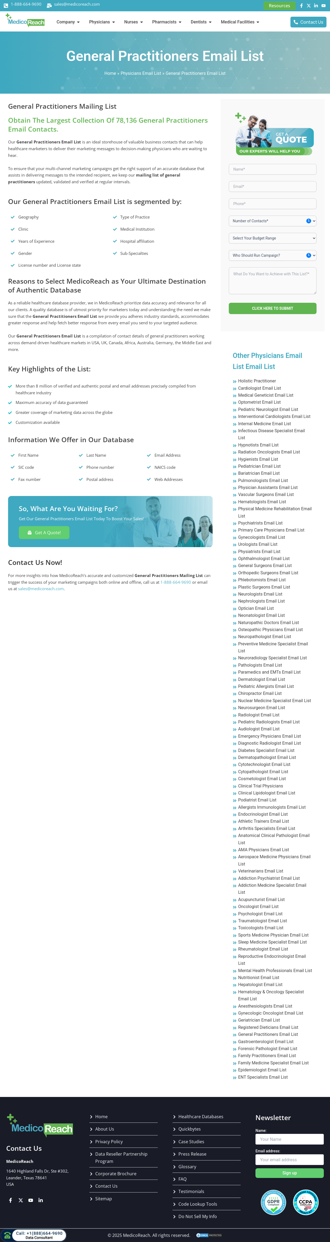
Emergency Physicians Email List (269, 736)
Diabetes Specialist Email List (266, 750)
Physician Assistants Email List (268, 487)
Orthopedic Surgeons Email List (268, 572)
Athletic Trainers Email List (263, 821)
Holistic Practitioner (257, 380)
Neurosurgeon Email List (261, 707)
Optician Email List (256, 608)
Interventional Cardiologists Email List (274, 416)
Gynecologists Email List (261, 537)
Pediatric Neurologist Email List (268, 409)
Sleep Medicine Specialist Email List (272, 942)
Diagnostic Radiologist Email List (269, 743)
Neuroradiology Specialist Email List (272, 657)
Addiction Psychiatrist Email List (269, 878)
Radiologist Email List (259, 714)
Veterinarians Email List (260, 871)
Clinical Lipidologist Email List (266, 793)
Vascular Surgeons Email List (266, 494)
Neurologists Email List (260, 594)
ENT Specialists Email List (263, 1077)
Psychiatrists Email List (260, 523)
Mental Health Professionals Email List (275, 970)
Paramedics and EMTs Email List (269, 672)
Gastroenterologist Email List (266, 1041)
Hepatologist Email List (260, 984)
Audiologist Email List (259, 728)
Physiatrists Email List (259, 551)
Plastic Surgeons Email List (264, 587)
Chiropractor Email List (260, 693)
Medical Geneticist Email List (265, 395)
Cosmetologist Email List (262, 778)
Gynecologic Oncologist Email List (270, 1013)
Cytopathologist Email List (263, 771)
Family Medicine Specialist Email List (273, 1062)
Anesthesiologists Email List (265, 1006)
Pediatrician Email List (259, 466)
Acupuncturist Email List (261, 899)
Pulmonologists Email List (263, 480)
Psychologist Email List (260, 913)
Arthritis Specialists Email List (266, 828)
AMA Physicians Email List (263, 849)
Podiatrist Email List (257, 800)
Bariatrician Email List (259, 473)
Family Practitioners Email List (267, 1055)
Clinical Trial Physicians (260, 786)
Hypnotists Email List (258, 445)
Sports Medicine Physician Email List (273, 935)
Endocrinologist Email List (263, 814)
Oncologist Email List (258, 906)
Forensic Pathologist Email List (267, 1048)
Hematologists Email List (262, 501)
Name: (260, 1130)
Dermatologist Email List (261, 679)
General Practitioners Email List (268, 1034)
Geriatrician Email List (259, 1020)
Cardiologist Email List (259, 388)
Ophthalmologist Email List (264, 558)
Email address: (267, 1151)
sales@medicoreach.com (77, 4)
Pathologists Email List (260, 665)
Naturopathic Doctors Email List (268, 622)
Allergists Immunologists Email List (272, 807)
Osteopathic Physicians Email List (270, 629)
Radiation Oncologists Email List (269, 452)
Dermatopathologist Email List (267, 757)
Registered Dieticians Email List (268, 1027)
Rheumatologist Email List (263, 949)
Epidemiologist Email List (262, 1069)
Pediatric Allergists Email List (266, 686)
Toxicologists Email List (260, 927)
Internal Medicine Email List (264, 423)
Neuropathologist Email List (264, 636)
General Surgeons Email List (265, 565)
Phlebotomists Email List (262, 579)
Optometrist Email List (259, 402)
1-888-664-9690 (26, 4)
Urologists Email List (258, 544)
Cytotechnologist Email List (264, 764)
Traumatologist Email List (262, 920)
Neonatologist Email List (261, 615)
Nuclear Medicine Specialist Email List (274, 700)
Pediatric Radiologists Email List (269, 721)
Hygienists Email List (258, 459)
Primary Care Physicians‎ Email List (271, 530)
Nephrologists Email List (261, 601)
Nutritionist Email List (258, 977)
